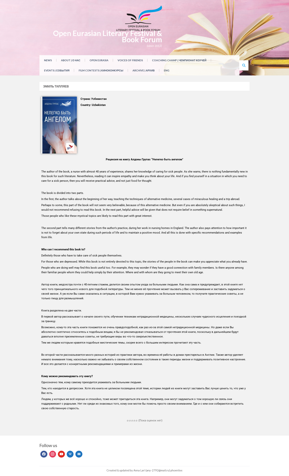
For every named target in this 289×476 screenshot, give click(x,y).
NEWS (48, 60)
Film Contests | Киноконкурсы (101, 70)
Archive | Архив (144, 70)
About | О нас (70, 60)
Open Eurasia (99, 60)
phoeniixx (176, 470)
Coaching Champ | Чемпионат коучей (179, 60)
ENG (166, 70)
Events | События (56, 70)
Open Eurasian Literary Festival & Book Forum (107, 36)
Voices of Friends (130, 60)
